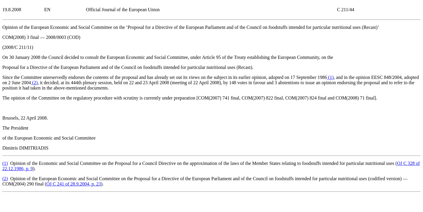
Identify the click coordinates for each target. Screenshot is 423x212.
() (330, 77)
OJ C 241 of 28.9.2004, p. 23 (73, 183)
